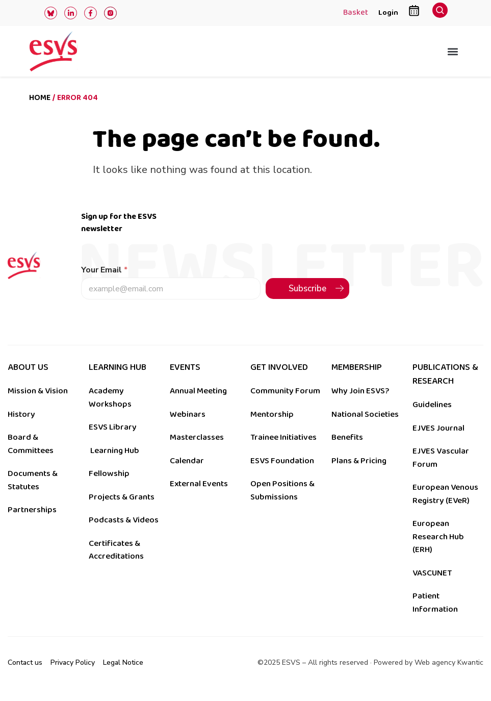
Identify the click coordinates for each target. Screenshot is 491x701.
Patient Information (435, 602)
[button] (453, 51)
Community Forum (285, 390)
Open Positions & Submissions (282, 490)
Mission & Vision (38, 390)
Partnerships (32, 509)
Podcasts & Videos (124, 520)
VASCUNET (432, 573)
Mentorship (272, 414)
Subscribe (307, 288)
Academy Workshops (110, 397)
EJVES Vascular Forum (440, 457)
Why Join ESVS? (360, 390)
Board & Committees (31, 444)
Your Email (104, 270)
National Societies (365, 414)
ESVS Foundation (282, 460)
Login (388, 12)
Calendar (187, 460)
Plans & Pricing (358, 460)
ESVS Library (113, 427)
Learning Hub (114, 450)
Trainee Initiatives (283, 437)
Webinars (187, 414)
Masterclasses (197, 437)
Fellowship (109, 473)
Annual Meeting (198, 390)
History (21, 414)
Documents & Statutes (33, 480)
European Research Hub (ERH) (438, 536)
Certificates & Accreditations (116, 550)
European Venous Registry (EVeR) (445, 494)
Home (39, 97)
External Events (199, 483)
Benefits (347, 437)
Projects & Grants (121, 497)
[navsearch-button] (440, 13)
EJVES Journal (438, 428)
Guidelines (432, 404)
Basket (355, 13)
